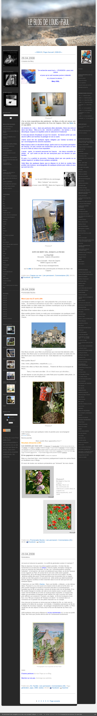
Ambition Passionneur (83, 278)
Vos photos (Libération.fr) (84, 449)
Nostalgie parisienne (83, 87)
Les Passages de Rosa (83, 374)
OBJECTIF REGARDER (84, 410)
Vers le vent (81, 444)
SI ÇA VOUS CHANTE (83, 431)
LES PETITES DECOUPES (84, 378)
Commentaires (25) (65, 540)
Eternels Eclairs (82, 314)
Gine (80, 108)
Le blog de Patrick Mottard (84, 203)
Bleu (4, 203)
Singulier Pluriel (82, 257)
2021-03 (5, 309)
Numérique (5, 260)
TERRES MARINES (7, 181)
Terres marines (6, 358)
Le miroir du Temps (82, 361)
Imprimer (36, 277)
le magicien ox (81, 209)
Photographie (6, 264)
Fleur (4, 228)
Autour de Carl (81, 149)
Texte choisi (5, 278)
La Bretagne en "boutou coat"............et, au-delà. (83, 337)
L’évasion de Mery (27, 61)
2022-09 (5, 298)
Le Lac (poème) (82, 82)
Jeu (4, 233)
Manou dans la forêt (83, 221)
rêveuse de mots (82, 254)
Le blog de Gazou (82, 348)
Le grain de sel (81, 357)
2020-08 (5, 314)
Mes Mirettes (81, 397)
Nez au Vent (81, 406)
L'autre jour (81, 330)
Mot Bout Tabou (82, 230)
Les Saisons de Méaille (8, 235)
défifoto (4, 221)
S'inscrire (11, 417)
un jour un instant (7, 280)
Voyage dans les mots (83, 454)
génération (25, 688)
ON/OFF (80, 415)
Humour (5, 230)
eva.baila (80, 169)
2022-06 (5, 304)
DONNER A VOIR (82, 165)
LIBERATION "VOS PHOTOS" (10, 157)
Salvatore (25, 435)
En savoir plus (78, 714)
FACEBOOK (6, 148)
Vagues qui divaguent (83, 442)
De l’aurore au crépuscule (84, 302)
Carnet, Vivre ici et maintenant (10, 214)
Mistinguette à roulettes (83, 228)
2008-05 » (58, 52)
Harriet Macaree (82, 320)
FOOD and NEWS (82, 174)
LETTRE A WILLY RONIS (9, 186)
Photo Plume (81, 422)
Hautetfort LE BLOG (83, 323)
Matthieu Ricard (82, 224)
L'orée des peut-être (83, 334)
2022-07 (5, 302)
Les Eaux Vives (82, 372)
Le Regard (80, 369)
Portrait (4, 269)
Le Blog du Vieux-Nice (83, 355)
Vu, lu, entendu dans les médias (10, 285)
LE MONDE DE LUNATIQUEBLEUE (83, 364)
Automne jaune (81, 78)
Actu (4, 199)
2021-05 (5, 307)
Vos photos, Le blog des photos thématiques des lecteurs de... (85, 452)
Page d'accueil (48, 52)
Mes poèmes (6, 242)
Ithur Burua (81, 325)
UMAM (80, 259)
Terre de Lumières (82, 132)
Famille (4, 224)
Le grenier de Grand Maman (85, 359)
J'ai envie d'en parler (83, 176)
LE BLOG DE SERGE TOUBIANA (83, 206)
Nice (4, 255)
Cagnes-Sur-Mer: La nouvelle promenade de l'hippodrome (10, 382)
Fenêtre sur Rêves (82, 171)
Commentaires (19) (62, 275)
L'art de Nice (81, 180)
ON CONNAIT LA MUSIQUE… (85, 412)
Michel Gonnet (81, 399)
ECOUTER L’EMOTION (83, 309)
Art (3, 201)
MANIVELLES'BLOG (83, 392)
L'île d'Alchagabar (82, 332)
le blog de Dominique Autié (84, 130)
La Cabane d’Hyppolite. (8, 347)
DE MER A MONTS (7, 188)
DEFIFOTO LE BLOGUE (8, 146)
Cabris (4, 405)
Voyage (4, 283)
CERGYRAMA (81, 292)
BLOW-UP (80, 151)
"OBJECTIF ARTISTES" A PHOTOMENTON (9, 173)
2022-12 (5, 295)
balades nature (81, 283)
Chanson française (82, 294)
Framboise (81, 112)
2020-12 (5, 311)
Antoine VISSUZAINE (83, 144)
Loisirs (4, 239)
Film (4, 226)
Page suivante (55, 701)
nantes (41, 688)
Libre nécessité (81, 381)
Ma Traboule (81, 385)
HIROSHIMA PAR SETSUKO (9, 183)
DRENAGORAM (82, 307)
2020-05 (5, 316)
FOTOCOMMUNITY (7, 150)
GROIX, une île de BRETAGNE (85, 318)
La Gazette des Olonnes (84, 190)
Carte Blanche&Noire (8, 126)
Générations (25, 557)
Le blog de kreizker (82, 352)
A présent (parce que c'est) (84, 272)
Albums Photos (7, 324)
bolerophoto (81, 285)
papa (31, 688)
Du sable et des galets (83, 167)
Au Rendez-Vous (82, 281)
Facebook (25, 277)
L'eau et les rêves (82, 80)
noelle (80, 97)
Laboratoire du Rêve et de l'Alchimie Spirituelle (84, 193)
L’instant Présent (7, 128)
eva (80, 95)
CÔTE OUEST (81, 300)
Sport (4, 276)
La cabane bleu (82, 185)
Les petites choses (82, 376)
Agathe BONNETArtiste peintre (85, 274)
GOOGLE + (5, 155)
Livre (4, 237)
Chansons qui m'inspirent (9, 217)
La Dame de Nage (82, 187)
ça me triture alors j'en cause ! (85, 288)
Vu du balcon (81, 263)
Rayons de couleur (82, 426)
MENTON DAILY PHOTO (84, 394)
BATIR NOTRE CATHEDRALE (10, 176)
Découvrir (5, 219)
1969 (4, 196)
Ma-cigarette (81, 387)
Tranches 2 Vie (81, 437)
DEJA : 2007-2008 (82, 162)
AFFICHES (5, 370)
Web (4, 287)
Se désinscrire (11, 420)
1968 (36, 688)
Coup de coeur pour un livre (84, 85)
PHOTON (80, 243)
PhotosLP (5, 134)
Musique (5, 249)
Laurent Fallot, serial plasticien (85, 345)
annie (80, 100)
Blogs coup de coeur (7, 208)
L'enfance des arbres (83, 183)
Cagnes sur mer (6, 212)
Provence (5, 274)
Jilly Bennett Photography (84, 178)
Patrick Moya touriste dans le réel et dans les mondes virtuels (86, 240)
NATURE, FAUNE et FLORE (85, 403)
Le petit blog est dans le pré (84, 367)
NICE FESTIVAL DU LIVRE (84, 233)
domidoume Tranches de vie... (85, 305)
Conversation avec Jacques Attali (86, 158)
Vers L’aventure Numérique (84, 447)
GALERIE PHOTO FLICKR (9, 153)
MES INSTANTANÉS (83, 226)
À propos (80, 68)
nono (79, 235)
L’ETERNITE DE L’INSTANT (85, 383)
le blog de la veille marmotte (84, 201)
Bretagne (5, 210)
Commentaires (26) (58, 686)
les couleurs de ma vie (83, 213)
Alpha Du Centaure (82, 276)
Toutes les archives (7, 318)
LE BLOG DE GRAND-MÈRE (85, 350)
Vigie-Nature (81, 261)
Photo (4, 262)
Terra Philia (81, 435)
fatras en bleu (81, 316)
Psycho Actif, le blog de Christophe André (83, 249)
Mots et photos (6, 246)
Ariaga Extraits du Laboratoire (85, 146)
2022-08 (5, 300)
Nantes (4, 253)
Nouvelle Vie (6, 258)
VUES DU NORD (82, 457)
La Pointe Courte (7, 336)
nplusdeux (80, 408)
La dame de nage (82, 340)
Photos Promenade (82, 424)
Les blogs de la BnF (83, 211)
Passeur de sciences (83, 417)
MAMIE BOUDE (82, 390)
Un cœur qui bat (82, 440)
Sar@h (80, 428)
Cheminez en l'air (82, 155)
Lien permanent (48, 275)
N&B (4, 251)
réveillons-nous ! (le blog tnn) (85, 252)
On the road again (82, 237)
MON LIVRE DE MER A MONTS (10, 244)
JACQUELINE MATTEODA (84, 327)
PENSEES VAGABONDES (84, 419)
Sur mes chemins (82, 433)
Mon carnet (81, 401)
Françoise (81, 104)
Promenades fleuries (8, 271)
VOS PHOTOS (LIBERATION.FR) (7, 164)
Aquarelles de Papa (7, 394)
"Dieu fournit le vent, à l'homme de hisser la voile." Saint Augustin (86, 142)
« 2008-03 (38, 52)
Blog (4, 205)
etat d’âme (80, 311)
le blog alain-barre (82, 195)
